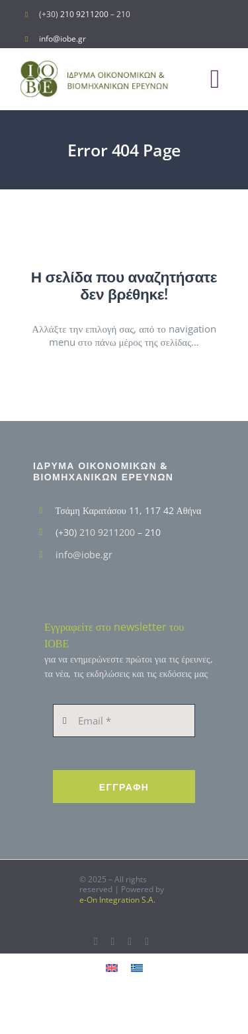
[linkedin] (147, 941)
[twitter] (112, 941)
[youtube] (130, 941)
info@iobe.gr (62, 38)
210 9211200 (84, 14)
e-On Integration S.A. (117, 899)
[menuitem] (111, 967)
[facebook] (96, 941)
